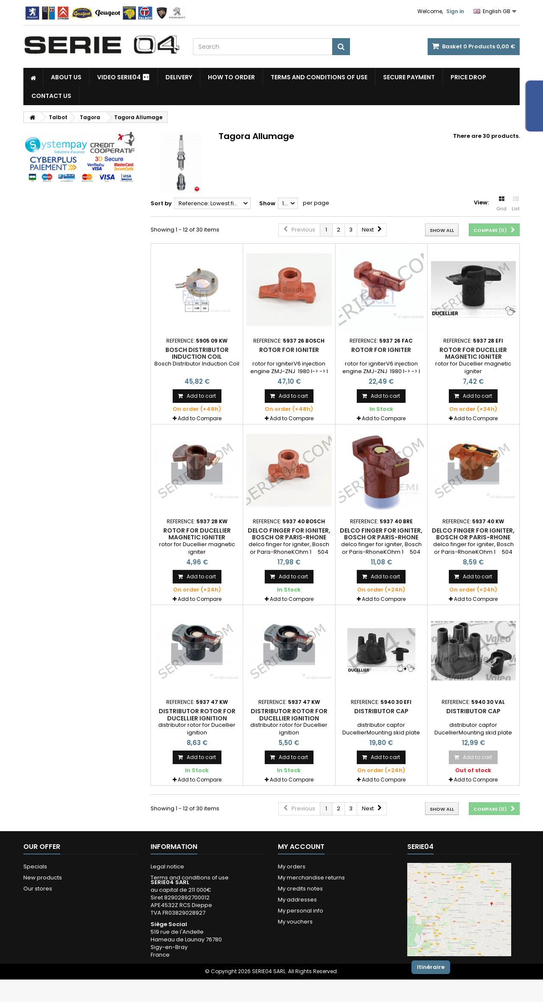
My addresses (297, 900)
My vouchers (295, 922)
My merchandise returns (311, 878)
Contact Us (51, 96)
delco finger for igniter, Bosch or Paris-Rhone (289, 533)
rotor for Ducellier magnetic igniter (473, 353)
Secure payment (409, 77)
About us (66, 77)
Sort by (161, 203)
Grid (501, 204)
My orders (291, 866)
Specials (35, 866)
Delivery (178, 77)
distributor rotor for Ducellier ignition (197, 714)
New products (42, 878)
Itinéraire (431, 967)
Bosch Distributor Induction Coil (197, 353)
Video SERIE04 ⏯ (123, 77)
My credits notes (300, 889)
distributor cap (381, 711)
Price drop (468, 77)
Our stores (37, 889)
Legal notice (167, 866)
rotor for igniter (289, 350)
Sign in (455, 11)
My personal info (300, 911)
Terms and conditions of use (319, 77)
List (516, 204)
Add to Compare (199, 418)
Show (267, 203)
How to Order (231, 77)
